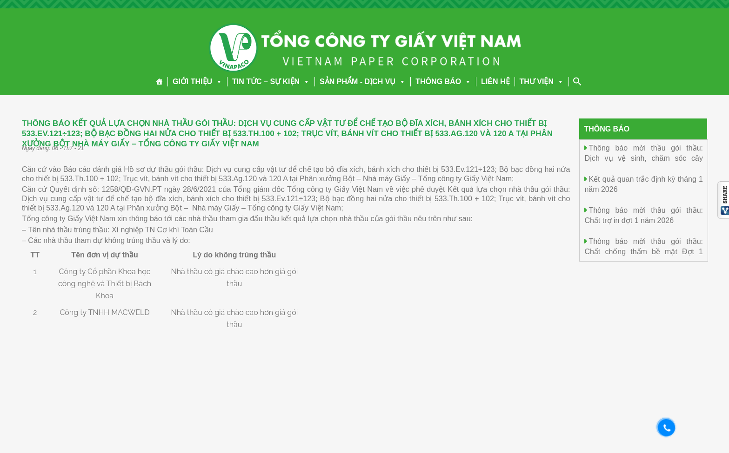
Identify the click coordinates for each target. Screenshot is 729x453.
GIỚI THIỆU (197, 81)
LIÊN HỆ (495, 81)
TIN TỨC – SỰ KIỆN (271, 81)
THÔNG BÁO (443, 81)
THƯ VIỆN (542, 81)
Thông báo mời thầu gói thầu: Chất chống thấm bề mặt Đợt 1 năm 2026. (643, 251)
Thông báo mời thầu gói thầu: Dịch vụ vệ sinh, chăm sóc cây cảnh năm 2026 (643, 157)
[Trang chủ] (159, 81)
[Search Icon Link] (577, 81)
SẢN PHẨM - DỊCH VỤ (363, 81)
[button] (217, 81)
